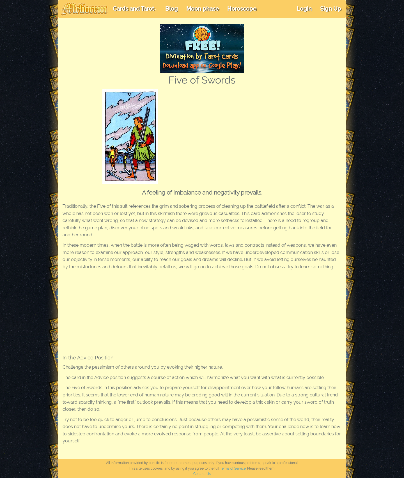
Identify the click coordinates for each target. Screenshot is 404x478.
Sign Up (330, 8)
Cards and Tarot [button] (135, 8)
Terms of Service (233, 468)
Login (304, 8)
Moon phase (202, 8)
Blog (171, 8)
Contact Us (202, 474)
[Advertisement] (262, 131)
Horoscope (241, 8)
